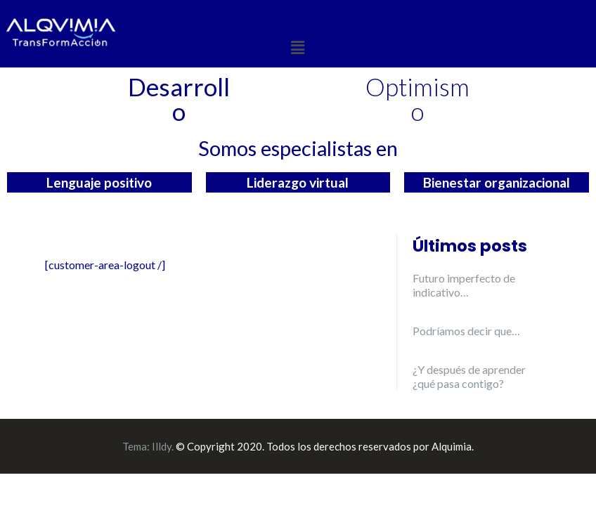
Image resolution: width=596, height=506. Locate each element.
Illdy (161, 446)
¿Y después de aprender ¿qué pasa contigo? (469, 376)
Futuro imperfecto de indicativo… (464, 285)
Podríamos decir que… (466, 330)
